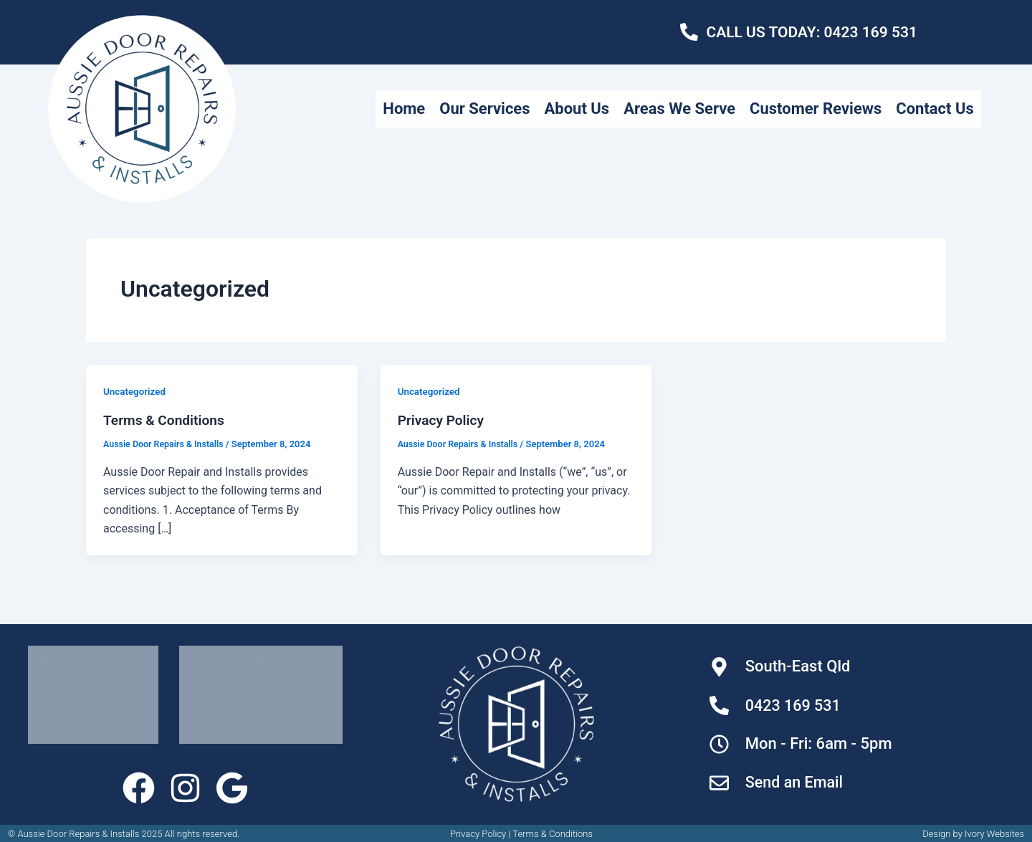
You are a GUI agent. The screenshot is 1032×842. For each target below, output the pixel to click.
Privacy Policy (443, 420)
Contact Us (931, 127)
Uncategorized (135, 391)
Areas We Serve (761, 90)
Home (464, 90)
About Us (651, 90)
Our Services (552, 90)
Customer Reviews (904, 90)
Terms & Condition (550, 828)
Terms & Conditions (166, 420)
